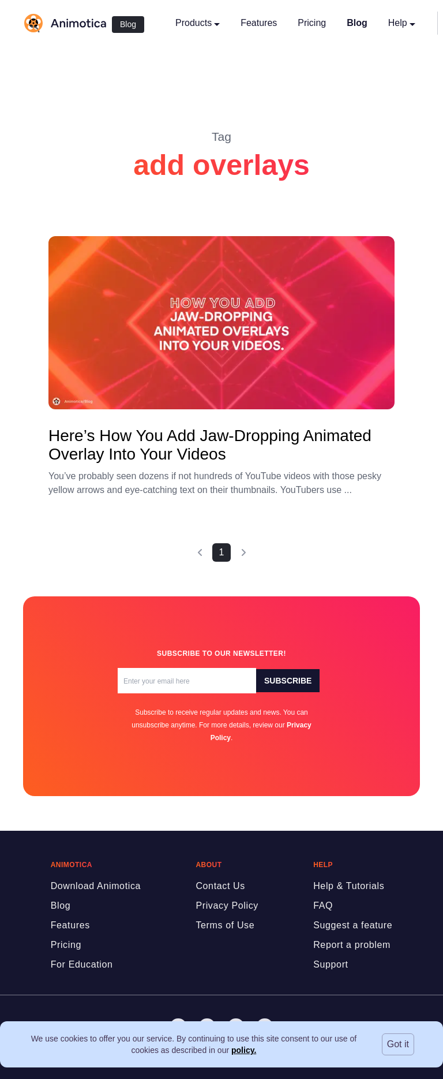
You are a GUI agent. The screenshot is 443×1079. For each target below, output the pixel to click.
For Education (82, 964)
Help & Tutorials (348, 886)
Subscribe (287, 680)
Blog (128, 24)
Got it (398, 1044)
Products (197, 23)
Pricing (312, 23)
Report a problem (352, 945)
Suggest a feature (352, 925)
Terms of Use (225, 925)
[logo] (64, 23)
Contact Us (220, 886)
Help (401, 23)
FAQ (323, 905)
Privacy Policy (227, 905)
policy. (243, 1050)
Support (330, 964)
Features (259, 23)
